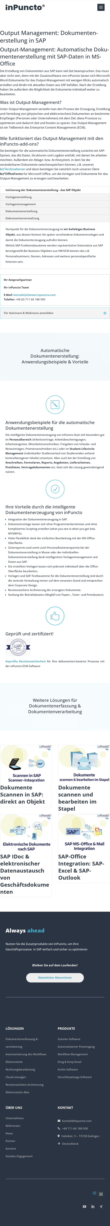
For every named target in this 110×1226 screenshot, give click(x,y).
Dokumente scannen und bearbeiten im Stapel (77, 798)
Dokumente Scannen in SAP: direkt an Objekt (22, 794)
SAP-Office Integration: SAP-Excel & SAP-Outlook (81, 867)
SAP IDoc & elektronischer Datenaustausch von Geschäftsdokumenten (24, 874)
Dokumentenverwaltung (22, 218)
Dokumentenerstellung (21, 211)
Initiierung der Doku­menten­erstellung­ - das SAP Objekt (43, 190)
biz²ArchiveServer (12, 169)
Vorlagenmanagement (21, 204)
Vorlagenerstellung (19, 197)
